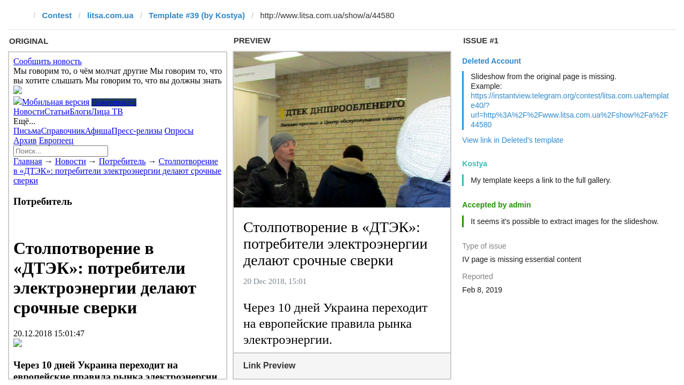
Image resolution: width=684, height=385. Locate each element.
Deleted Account (491, 61)
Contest (57, 15)
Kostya (474, 163)
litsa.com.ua (110, 15)
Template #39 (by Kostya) (197, 15)
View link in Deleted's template (512, 140)
